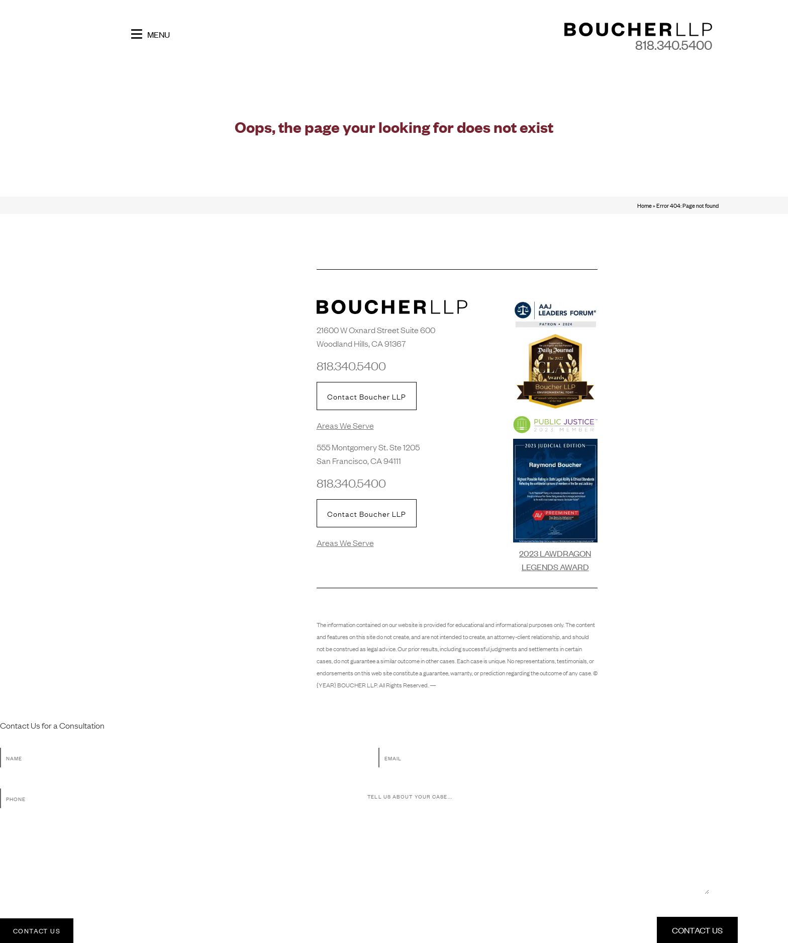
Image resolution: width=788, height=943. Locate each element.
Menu (150, 34)
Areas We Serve (345, 425)
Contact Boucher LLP (366, 396)
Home (644, 205)
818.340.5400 (673, 44)
